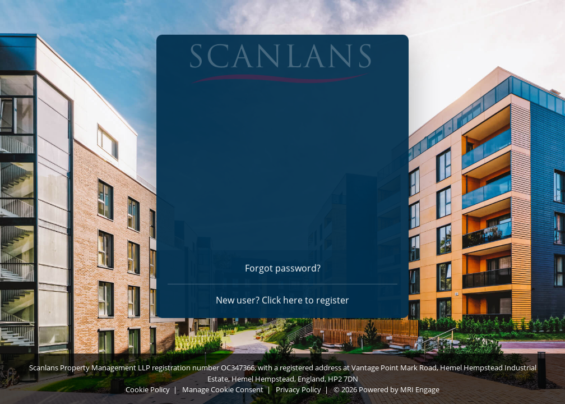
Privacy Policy (298, 389)
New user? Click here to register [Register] (282, 298)
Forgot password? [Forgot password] (283, 266)
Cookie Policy (148, 389)
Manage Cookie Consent (222, 389)
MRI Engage (419, 389)
